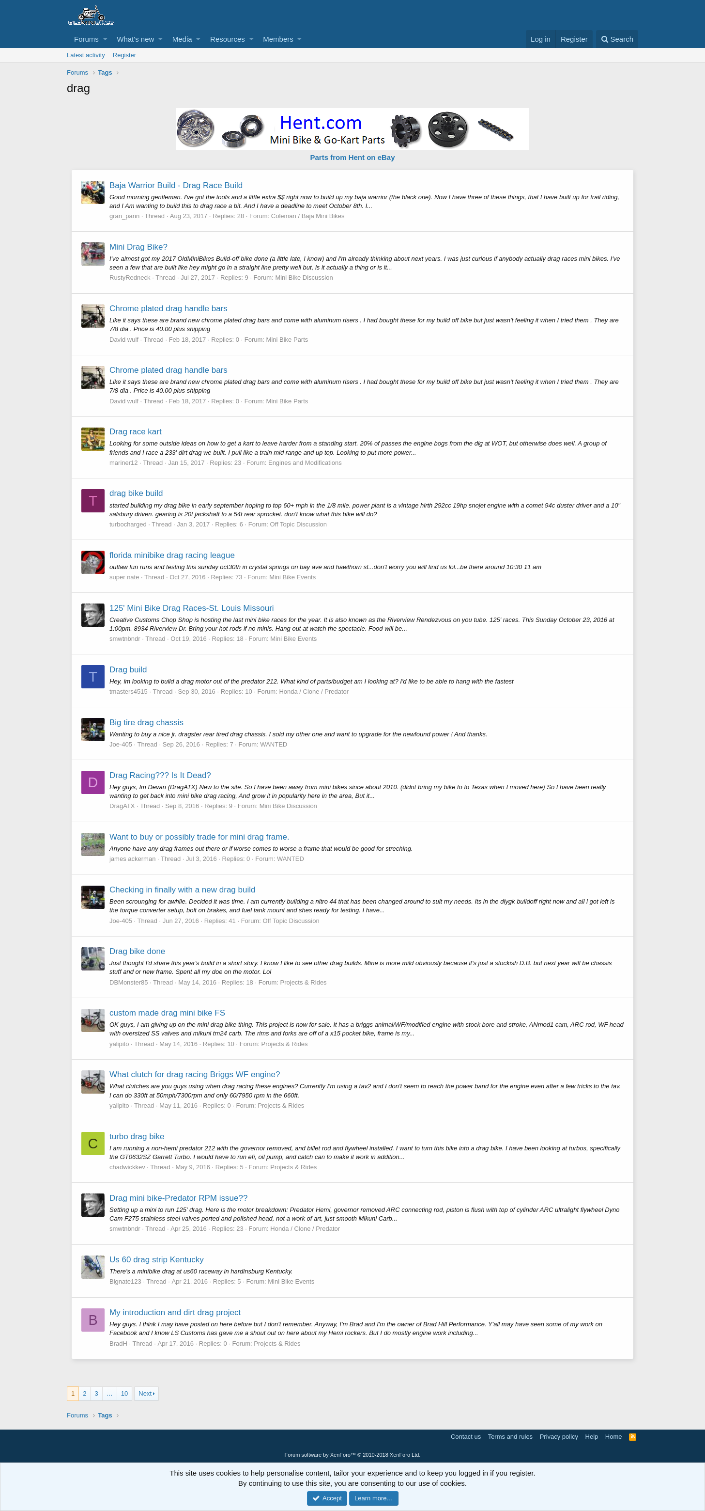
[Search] (617, 39)
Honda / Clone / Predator (314, 691)
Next (145, 1393)
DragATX (123, 806)
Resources (227, 39)
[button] (105, 39)
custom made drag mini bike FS (168, 1013)
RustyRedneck (130, 277)
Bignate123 (126, 1281)
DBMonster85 (129, 982)
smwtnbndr (125, 638)
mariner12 (124, 462)
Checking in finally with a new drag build (183, 889)
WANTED (274, 744)
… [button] (110, 1393)
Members (278, 39)
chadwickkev (128, 1167)
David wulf (124, 339)
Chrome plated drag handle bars (169, 308)
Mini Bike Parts (288, 339)
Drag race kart (136, 431)
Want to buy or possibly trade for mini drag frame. (200, 837)
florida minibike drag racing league (172, 555)
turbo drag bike (137, 1136)
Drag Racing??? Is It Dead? (161, 775)
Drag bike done (138, 951)
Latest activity (86, 55)
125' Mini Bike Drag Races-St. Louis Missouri (192, 608)
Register (124, 55)
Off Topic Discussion (299, 524)
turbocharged (128, 524)
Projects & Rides (304, 982)
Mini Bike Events (293, 577)
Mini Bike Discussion (304, 277)
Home (613, 1436)
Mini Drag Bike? (139, 247)
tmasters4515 (129, 691)
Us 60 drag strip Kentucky (157, 1259)
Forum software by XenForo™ (353, 1455)
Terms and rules (510, 1436)
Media (182, 39)
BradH (119, 1343)
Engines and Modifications (305, 462)
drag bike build (137, 493)
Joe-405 (121, 744)
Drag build (129, 669)
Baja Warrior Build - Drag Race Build (176, 185)
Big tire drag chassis (147, 722)
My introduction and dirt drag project (175, 1312)
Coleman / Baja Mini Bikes (308, 216)
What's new (135, 39)
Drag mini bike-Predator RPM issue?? (179, 1198)
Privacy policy (559, 1436)
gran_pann (125, 216)
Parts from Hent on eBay (352, 157)
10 (124, 1393)
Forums (86, 39)
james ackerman (133, 858)
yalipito (119, 1044)
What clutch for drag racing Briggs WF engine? (195, 1074)
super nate (124, 577)
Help (591, 1436)
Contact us (466, 1436)
